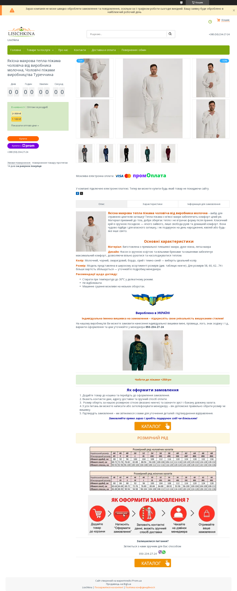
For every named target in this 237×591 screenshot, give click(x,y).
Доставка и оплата (104, 50)
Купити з (23, 145)
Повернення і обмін (133, 50)
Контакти (80, 50)
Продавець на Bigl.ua (118, 584)
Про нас (63, 50)
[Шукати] (170, 34)
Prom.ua (137, 580)
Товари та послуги (38, 50)
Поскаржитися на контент (109, 587)
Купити (23, 138)
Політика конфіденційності (140, 587)
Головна (15, 50)
